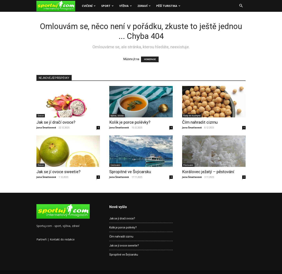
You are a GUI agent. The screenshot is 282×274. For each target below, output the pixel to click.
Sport (107, 6)
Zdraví (144, 6)
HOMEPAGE (150, 59)
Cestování (115, 165)
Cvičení (89, 6)
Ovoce (41, 115)
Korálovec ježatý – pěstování (208, 171)
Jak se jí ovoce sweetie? (58, 171)
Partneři (41, 239)
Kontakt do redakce (62, 239)
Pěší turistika (168, 6)
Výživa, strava (117, 115)
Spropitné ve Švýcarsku (130, 171)
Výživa (125, 6)
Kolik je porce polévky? (129, 122)
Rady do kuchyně (192, 115)
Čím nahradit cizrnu (200, 122)
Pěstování (188, 165)
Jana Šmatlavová (46, 127)
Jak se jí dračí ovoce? (55, 122)
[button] (241, 6)
